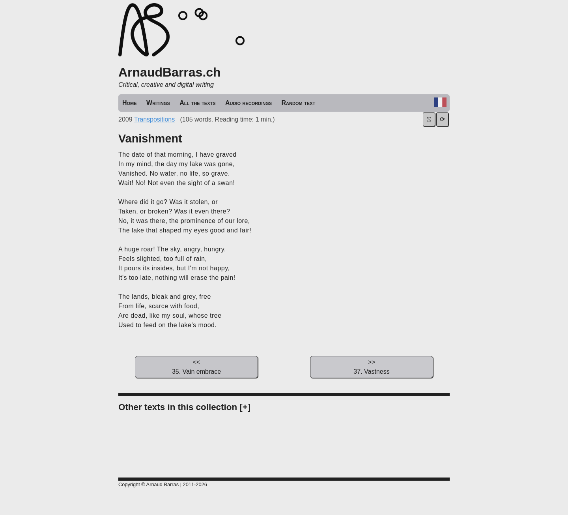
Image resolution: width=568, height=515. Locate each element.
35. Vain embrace (196, 366)
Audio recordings (248, 102)
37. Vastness (372, 366)
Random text (299, 102)
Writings (158, 102)
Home (129, 102)
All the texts (197, 102)
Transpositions (154, 119)
